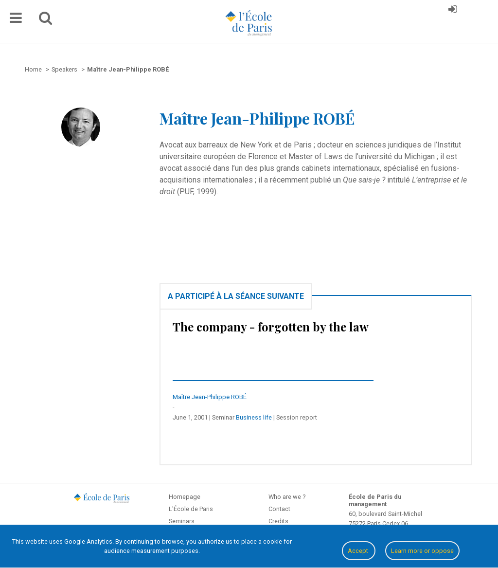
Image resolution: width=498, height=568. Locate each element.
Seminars (182, 521)
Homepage (184, 496)
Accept (359, 550)
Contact (279, 509)
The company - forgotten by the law (271, 326)
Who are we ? (286, 496)
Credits (278, 521)
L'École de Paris (191, 509)
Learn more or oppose (422, 550)
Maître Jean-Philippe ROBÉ (210, 397)
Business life (254, 417)
